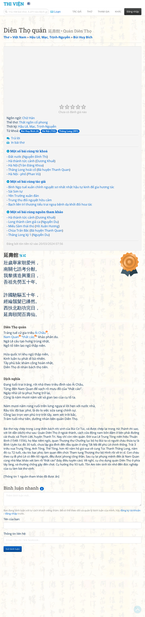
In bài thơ (18, 195)
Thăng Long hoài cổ (22, 222)
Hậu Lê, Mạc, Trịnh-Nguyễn (37, 179)
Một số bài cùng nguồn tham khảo (35, 265)
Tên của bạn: (12, 572)
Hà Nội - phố (17, 227)
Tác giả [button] (76, 11)
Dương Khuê (45, 214)
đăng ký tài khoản (130, 563)
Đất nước (15, 209)
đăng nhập (11, 566)
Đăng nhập (133, 11)
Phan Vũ (34, 227)
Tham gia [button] (103, 11)
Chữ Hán (28, 171)
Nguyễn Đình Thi (35, 209)
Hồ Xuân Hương (47, 279)
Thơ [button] (89, 11)
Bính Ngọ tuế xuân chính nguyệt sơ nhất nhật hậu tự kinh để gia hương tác (61, 240)
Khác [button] (118, 11)
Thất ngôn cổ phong (33, 175)
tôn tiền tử (26, 296)
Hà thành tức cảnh (21, 214)
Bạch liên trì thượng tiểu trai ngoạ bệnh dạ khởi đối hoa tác (50, 257)
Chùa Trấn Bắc (18, 283)
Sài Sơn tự (15, 244)
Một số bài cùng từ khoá (27, 204)
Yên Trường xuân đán (23, 248)
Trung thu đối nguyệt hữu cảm (30, 253)
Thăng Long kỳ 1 (19, 288)
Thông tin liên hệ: (15, 586)
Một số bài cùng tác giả (26, 234)
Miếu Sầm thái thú (21, 279)
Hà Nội (13, 218)
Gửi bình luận (13, 601)
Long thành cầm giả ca (24, 275)
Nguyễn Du (50, 275)
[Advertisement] (72, 44)
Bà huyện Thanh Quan (53, 222)
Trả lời (15, 191)
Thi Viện (14, 4)
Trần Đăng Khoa (31, 218)
